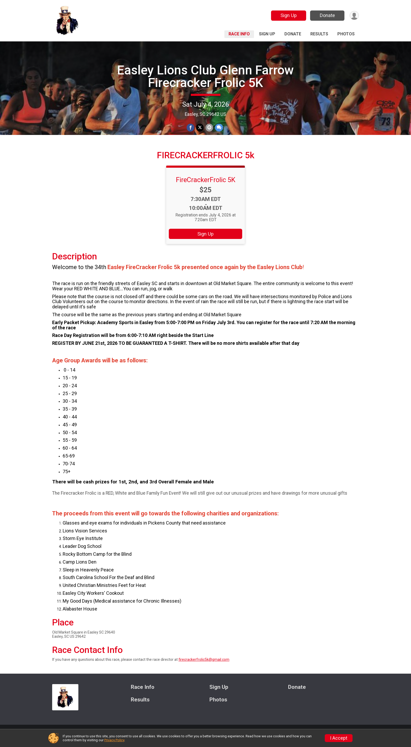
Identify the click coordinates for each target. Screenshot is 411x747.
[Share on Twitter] (200, 128)
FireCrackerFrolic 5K (205, 186)
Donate (326, 15)
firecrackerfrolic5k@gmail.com (204, 666)
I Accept (338, 738)
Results (319, 33)
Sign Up (288, 15)
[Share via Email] (209, 128)
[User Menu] (354, 15)
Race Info (239, 33)
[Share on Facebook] (190, 128)
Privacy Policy (114, 740)
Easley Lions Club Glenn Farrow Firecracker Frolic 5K (205, 76)
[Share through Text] (218, 128)
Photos (346, 33)
